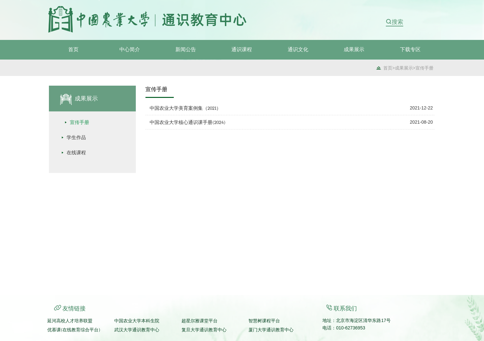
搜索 (397, 21)
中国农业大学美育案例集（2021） (185, 108)
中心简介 (129, 49)
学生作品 (76, 137)
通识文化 (298, 49)
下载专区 (410, 49)
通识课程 (241, 49)
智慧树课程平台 (264, 321)
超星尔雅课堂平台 (200, 321)
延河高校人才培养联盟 (69, 321)
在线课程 (76, 153)
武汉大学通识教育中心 (136, 330)
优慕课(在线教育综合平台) (73, 330)
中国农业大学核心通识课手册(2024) (188, 122)
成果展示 (354, 49)
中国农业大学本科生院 (136, 321)
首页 (73, 49)
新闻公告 (185, 49)
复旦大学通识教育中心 (204, 330)
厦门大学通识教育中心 (270, 330)
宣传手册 (424, 68)
